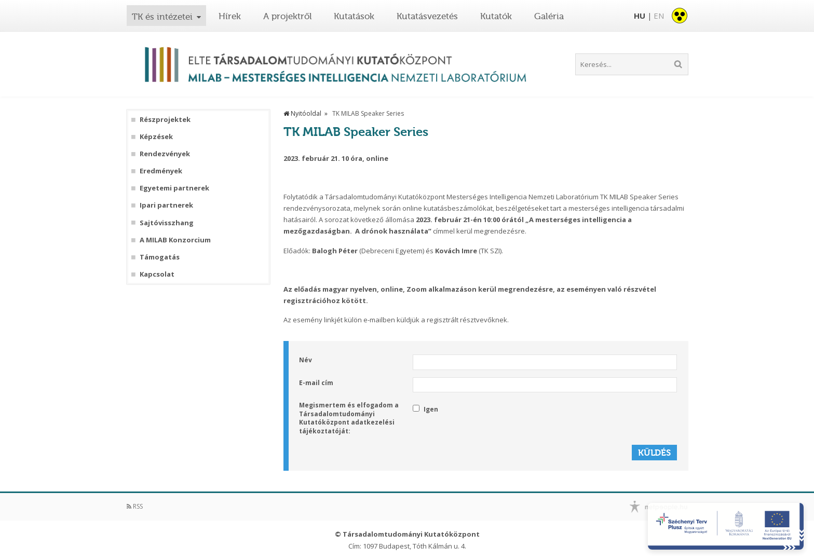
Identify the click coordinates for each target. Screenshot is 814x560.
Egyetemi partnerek (174, 188)
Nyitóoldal (302, 113)
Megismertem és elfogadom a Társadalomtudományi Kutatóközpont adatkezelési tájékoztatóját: (349, 418)
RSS (135, 506)
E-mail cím (316, 382)
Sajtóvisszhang (167, 222)
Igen (425, 409)
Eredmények (161, 171)
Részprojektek (165, 119)
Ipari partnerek (166, 205)
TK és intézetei (162, 16)
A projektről (287, 16)
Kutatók (496, 16)
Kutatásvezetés (427, 16)
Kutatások (354, 16)
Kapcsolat (157, 274)
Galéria (549, 16)
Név (305, 360)
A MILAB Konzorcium (175, 240)
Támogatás (160, 257)
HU (639, 15)
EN (659, 15)
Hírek (230, 16)
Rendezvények (165, 153)
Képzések (156, 136)
